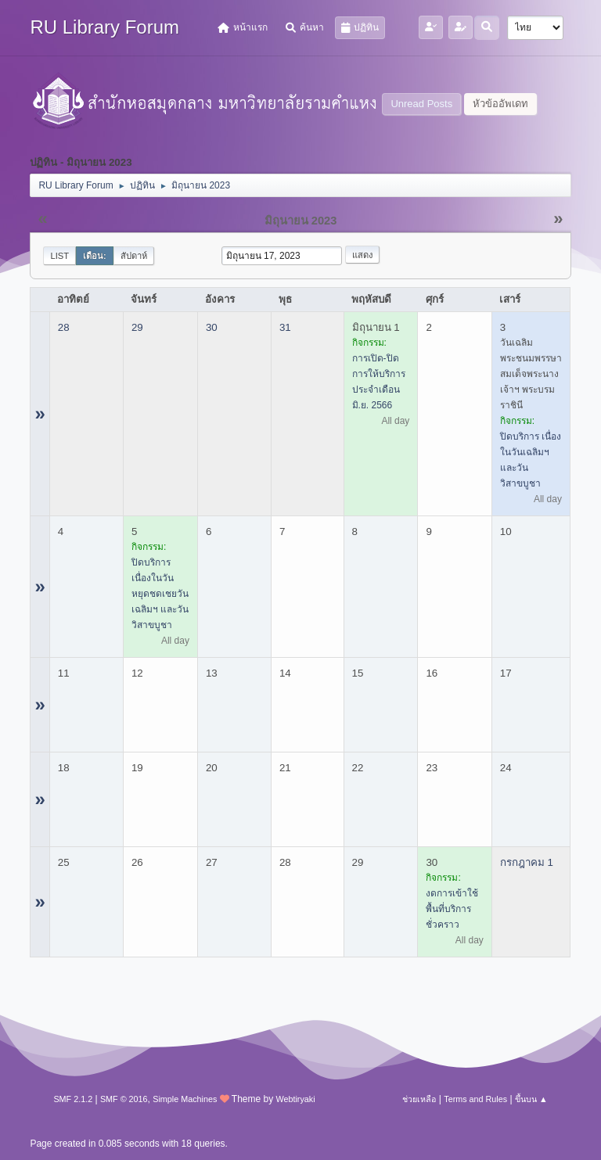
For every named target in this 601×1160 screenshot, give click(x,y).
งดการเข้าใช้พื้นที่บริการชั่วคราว (452, 909)
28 (64, 327)
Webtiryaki (295, 1099)
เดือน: (94, 255)
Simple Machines (185, 1099)
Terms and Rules (475, 1099)
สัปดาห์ (134, 255)
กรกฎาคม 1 (526, 862)
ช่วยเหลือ (419, 1099)
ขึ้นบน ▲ (531, 1099)
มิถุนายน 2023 (301, 220)
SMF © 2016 (124, 1099)
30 (212, 327)
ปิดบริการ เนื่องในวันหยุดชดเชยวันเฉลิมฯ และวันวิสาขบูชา (160, 593)
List (59, 255)
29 (137, 327)
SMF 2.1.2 (72, 1099)
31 (285, 327)
